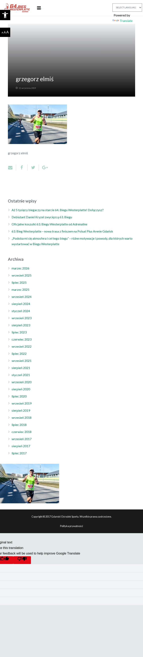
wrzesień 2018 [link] (22, 417)
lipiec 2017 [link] (19, 453)
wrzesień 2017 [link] (22, 439)
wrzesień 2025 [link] (22, 275)
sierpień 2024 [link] (21, 304)
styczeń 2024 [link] (21, 311)
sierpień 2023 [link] (21, 325)
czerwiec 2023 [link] (22, 339)
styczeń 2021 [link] (21, 375)
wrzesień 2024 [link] (22, 296)
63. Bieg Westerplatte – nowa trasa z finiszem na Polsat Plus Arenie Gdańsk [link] (62, 231)
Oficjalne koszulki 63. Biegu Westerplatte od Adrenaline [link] (49, 224)
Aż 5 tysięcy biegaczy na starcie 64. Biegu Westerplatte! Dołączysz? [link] (58, 210)
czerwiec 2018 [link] (22, 432)
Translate (122, 21)
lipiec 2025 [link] (19, 282)
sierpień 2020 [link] (21, 389)
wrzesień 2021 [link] (22, 360)
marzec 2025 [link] (20, 289)
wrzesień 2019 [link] (22, 403)
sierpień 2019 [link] (21, 410)
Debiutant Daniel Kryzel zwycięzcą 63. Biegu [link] (42, 217)
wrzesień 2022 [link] (22, 346)
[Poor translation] (22, 560)
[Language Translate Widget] (127, 7)
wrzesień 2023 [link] (22, 318)
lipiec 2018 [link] (19, 424)
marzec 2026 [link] (20, 268)
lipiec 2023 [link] (19, 332)
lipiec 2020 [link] (19, 396)
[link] (5, 15)
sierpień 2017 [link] (21, 446)
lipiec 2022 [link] (19, 353)
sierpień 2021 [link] (21, 368)
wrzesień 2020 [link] (22, 382)
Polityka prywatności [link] (71, 526)
